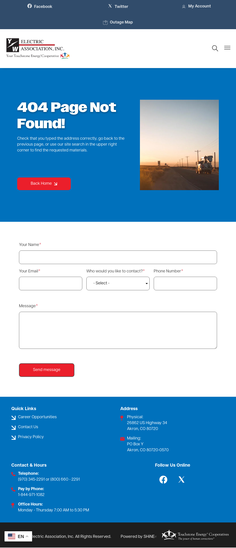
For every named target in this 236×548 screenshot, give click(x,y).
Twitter (118, 7)
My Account (195, 6)
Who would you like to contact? (114, 271)
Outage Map (118, 22)
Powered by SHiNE (139, 537)
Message (27, 306)
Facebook (40, 7)
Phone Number (167, 271)
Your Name (29, 245)
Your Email (28, 271)
